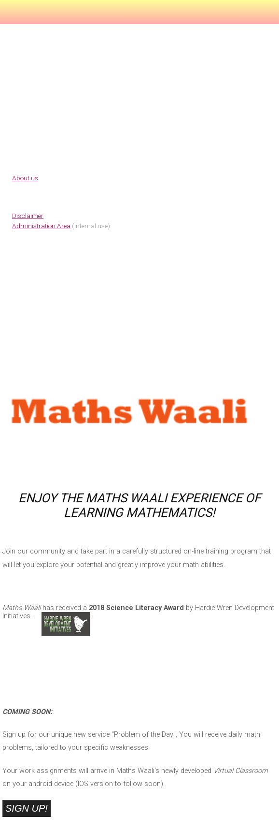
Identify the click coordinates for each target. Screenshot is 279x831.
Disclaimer (27, 215)
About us (25, 178)
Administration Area (41, 226)
